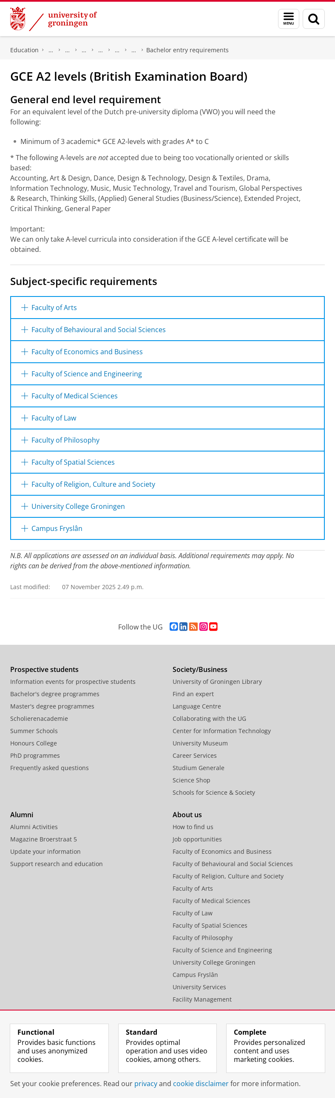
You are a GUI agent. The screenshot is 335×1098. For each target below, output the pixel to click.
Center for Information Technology (222, 731)
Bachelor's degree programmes (134, 50)
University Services (199, 987)
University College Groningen (214, 962)
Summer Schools (34, 731)
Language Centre (197, 706)
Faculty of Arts (193, 888)
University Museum (200, 743)
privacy (145, 1083)
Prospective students (44, 669)
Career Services (195, 755)
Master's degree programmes (52, 706)
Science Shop (191, 780)
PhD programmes (35, 755)
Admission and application (67, 50)
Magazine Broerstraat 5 (43, 839)
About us (187, 814)
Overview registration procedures (84, 50)
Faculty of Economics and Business (222, 851)
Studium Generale (198, 768)
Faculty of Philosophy (203, 938)
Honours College (33, 743)
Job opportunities (197, 839)
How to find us (193, 827)
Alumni (21, 814)
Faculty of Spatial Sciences (210, 925)
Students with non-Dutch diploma (117, 50)
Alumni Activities (34, 827)
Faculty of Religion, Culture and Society (228, 876)
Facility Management (202, 999)
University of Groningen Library (217, 681)
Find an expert (193, 694)
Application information (101, 50)
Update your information (45, 851)
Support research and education (56, 864)
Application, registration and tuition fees (51, 50)
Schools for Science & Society (214, 792)
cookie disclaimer (201, 1083)
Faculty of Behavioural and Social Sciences (233, 864)
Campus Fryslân (195, 975)
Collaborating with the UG (209, 718)
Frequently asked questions (49, 768)
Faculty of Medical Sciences (211, 901)
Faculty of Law (193, 913)
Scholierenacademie (39, 718)
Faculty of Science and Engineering (222, 950)
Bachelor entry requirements (187, 50)
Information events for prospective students (73, 681)
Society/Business (200, 669)
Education (24, 50)
